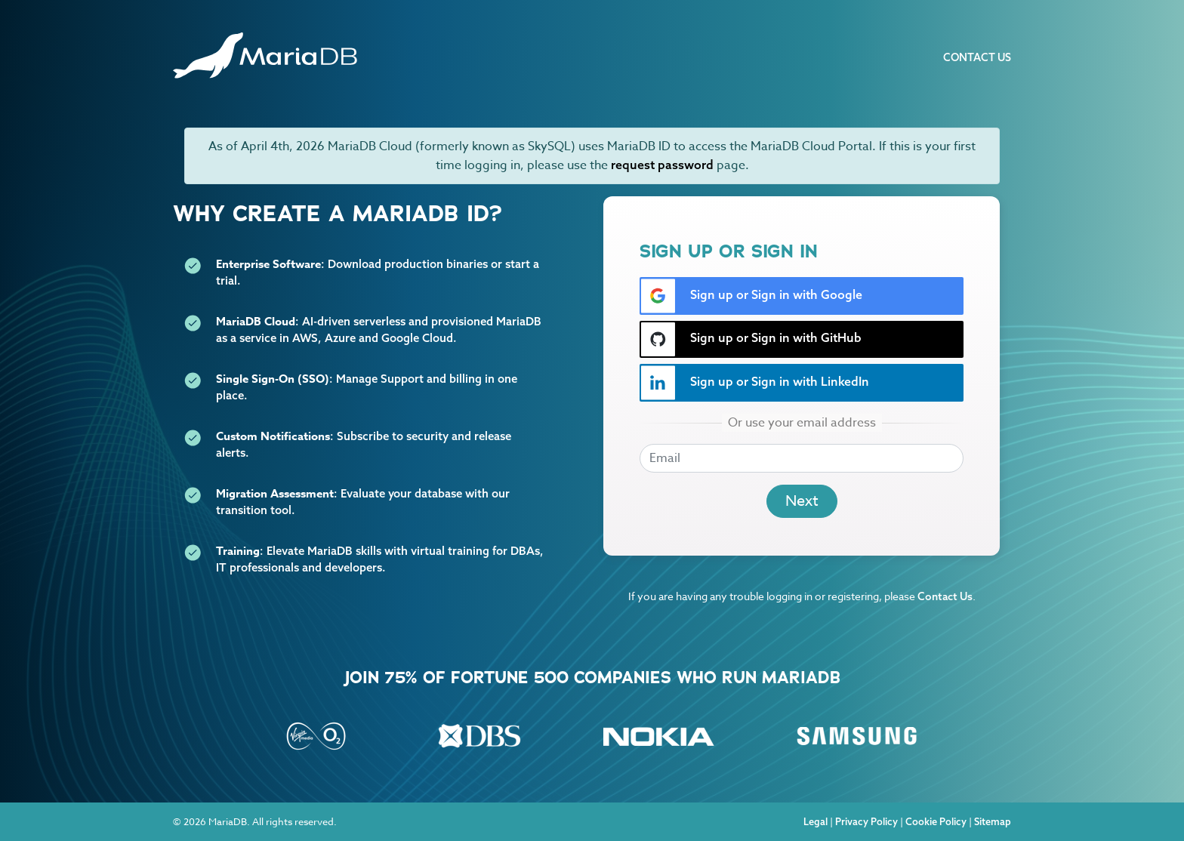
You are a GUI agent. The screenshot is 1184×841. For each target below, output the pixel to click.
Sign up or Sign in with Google (751, 296)
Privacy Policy (866, 821)
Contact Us (977, 57)
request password (662, 164)
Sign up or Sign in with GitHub (751, 339)
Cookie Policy (936, 821)
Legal (815, 821)
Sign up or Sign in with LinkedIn (754, 382)
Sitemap (992, 821)
